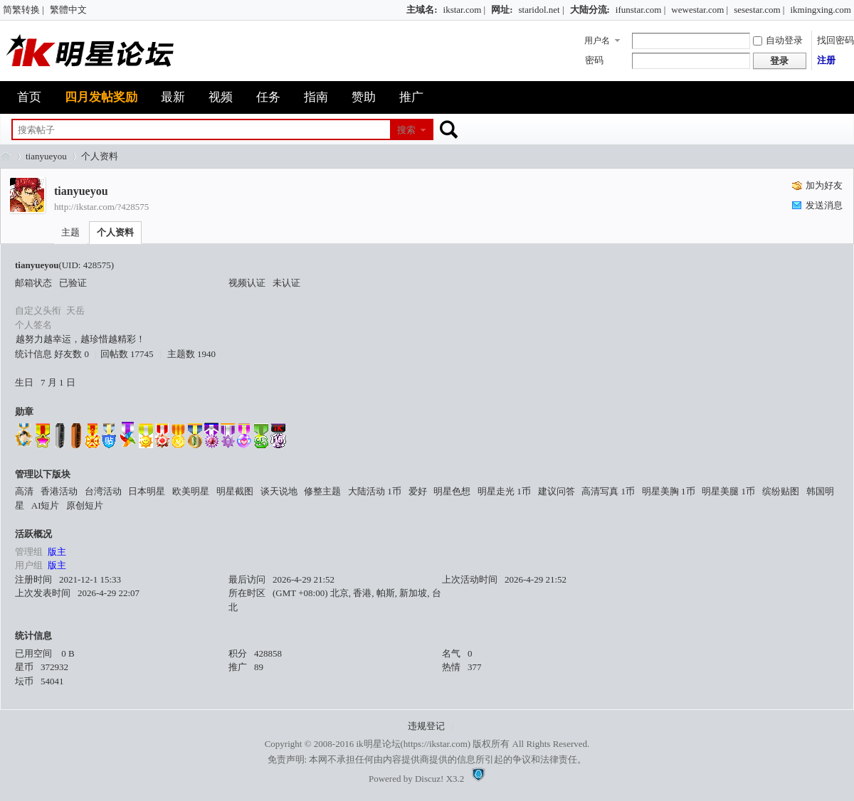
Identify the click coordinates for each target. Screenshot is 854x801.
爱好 (417, 491)
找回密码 (835, 40)
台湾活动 (103, 491)
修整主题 (322, 491)
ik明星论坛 (378, 743)
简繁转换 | (23, 9)
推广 (411, 97)
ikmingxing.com (820, 9)
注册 (826, 60)
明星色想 (451, 491)
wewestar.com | (699, 9)
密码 (594, 60)
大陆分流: (590, 9)
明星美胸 (668, 491)
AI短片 (45, 505)
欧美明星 (190, 491)
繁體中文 (68, 9)
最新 (173, 97)
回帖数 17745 (127, 354)
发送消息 (824, 205)
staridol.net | (541, 9)
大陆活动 (374, 491)
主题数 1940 (191, 354)
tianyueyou (46, 156)
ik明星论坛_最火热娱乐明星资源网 (5, 156)
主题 (70, 232)
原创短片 (84, 505)
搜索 (406, 129)
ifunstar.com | (640, 9)
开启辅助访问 (400, 10)
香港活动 (59, 491)
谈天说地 (278, 491)
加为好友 (824, 185)
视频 (221, 97)
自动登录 (778, 40)
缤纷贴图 (780, 491)
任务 (268, 97)
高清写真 (608, 491)
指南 (316, 97)
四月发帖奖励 (101, 97)
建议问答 (556, 491)
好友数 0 (71, 354)
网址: (501, 9)
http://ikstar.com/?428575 (101, 206)
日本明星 (146, 491)
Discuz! (429, 778)
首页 (29, 97)
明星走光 (504, 491)
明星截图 (234, 491)
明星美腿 (728, 491)
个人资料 (115, 232)
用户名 (597, 41)
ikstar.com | (464, 9)
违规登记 (426, 726)
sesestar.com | (759, 9)
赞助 (364, 97)
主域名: (421, 9)
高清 (24, 491)
